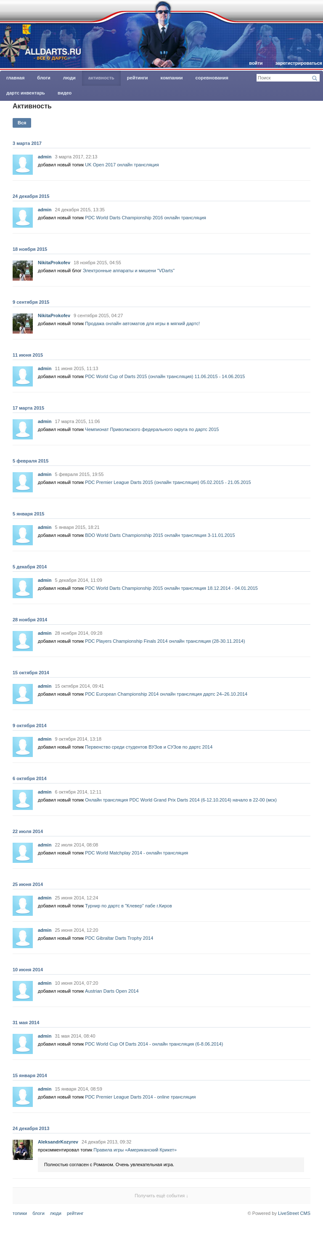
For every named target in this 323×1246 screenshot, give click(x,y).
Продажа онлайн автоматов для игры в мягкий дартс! (142, 323)
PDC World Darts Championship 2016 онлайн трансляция (145, 217)
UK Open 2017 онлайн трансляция (122, 164)
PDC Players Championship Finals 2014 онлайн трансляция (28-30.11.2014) (165, 641)
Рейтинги (137, 77)
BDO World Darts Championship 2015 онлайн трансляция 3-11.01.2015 (160, 535)
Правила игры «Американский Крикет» (135, 1149)
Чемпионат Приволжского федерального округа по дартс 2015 (152, 429)
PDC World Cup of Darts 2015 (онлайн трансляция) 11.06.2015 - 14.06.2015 (165, 376)
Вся (22, 122)
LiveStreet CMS (294, 1213)
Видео (64, 92)
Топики (20, 1213)
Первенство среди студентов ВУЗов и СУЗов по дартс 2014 (148, 746)
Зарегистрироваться (298, 63)
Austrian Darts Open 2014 (111, 991)
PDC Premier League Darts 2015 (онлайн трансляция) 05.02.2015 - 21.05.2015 (168, 482)
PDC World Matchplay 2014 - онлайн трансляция (136, 852)
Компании (172, 77)
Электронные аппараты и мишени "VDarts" (129, 270)
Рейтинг (75, 1213)
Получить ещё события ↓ (161, 1195)
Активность (101, 77)
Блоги (43, 77)
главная (15, 77)
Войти (255, 63)
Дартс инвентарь (25, 92)
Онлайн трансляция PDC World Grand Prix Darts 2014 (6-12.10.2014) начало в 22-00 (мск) (181, 799)
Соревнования (212, 77)
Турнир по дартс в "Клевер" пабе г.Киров (128, 905)
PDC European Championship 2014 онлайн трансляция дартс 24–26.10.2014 (166, 694)
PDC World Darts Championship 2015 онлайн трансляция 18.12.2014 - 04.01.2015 (171, 588)
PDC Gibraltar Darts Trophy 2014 (119, 938)
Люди (69, 77)
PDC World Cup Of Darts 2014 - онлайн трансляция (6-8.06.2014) (154, 1043)
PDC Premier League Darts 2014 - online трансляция (140, 1096)
